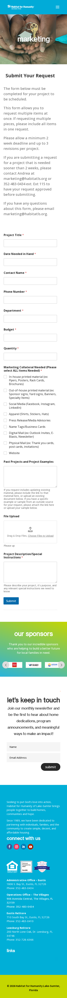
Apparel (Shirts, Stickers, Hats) (29, 414)
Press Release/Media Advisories (30, 420)
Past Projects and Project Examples (28, 461)
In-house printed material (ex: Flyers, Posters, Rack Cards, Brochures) (28, 380)
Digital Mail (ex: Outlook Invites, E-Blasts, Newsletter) (31, 435)
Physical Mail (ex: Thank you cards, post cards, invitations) (31, 445)
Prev (5, 664)
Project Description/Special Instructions (23, 555)
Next (61, 664)
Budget (10, 329)
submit (50, 767)
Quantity (11, 348)
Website (14, 453)
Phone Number (15, 291)
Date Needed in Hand (20, 254)
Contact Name (15, 273)
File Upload (11, 516)
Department (14, 310)
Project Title (14, 235)
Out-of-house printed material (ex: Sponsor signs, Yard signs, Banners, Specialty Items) (32, 394)
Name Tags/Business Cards (27, 427)
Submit (11, 601)
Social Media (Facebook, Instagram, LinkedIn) (32, 406)
